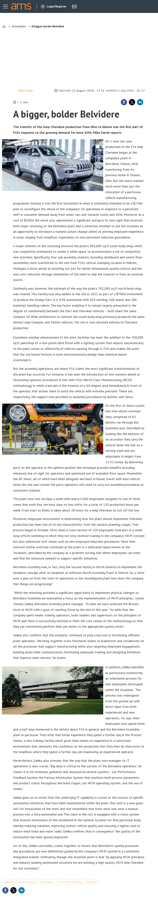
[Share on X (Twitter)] (132, 102)
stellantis (9, 882)
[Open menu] (5, 6)
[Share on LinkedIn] (140, 102)
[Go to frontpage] (21, 6)
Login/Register (56, 6)
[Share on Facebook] (124, 102)
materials (91, 882)
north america (27, 882)
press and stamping (70, 882)
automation (47, 882)
